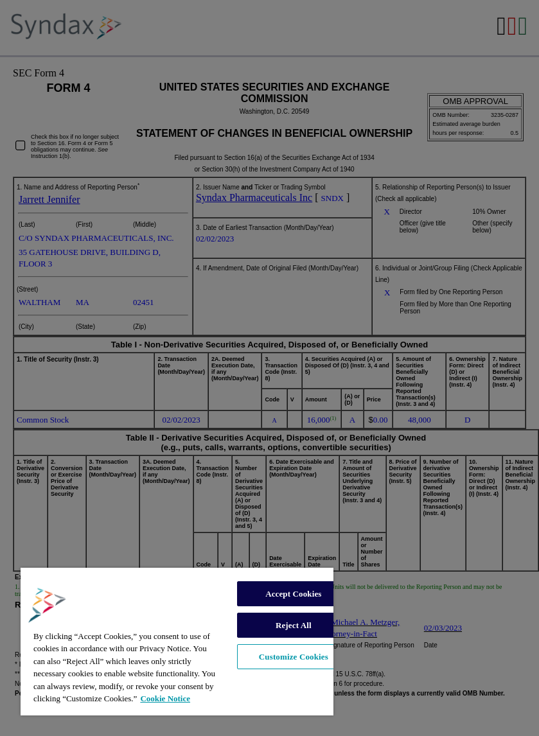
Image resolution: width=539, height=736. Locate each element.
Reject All (294, 625)
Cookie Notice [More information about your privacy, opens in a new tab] (165, 698)
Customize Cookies (293, 657)
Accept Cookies (293, 594)
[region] (177, 641)
